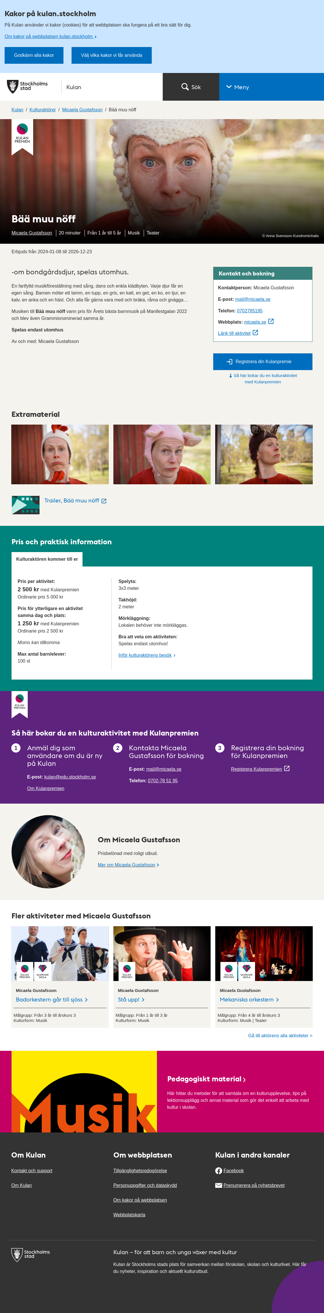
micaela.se (255, 322)
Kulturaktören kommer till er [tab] (47, 559)
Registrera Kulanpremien (256, 769)
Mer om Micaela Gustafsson (126, 864)
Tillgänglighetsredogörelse (140, 1170)
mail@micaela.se (252, 299)
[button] (271, 87)
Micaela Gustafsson (32, 232)
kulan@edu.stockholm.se (70, 776)
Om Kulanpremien (45, 788)
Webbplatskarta (129, 1214)
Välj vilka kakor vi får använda (111, 55)
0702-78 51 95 (163, 780)
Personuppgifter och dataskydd (145, 1185)
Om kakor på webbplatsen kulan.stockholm (49, 36)
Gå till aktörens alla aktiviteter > (280, 1035)
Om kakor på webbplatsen (140, 1200)
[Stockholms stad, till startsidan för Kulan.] (81, 87)
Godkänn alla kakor (34, 55)
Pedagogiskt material (207, 1078)
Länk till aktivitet (234, 333)
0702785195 (250, 310)
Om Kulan (21, 1185)
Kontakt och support (31, 1170)
